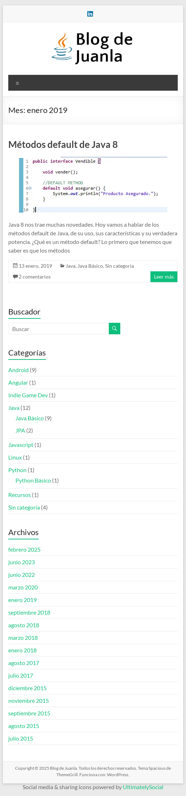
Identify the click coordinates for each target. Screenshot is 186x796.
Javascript (20, 444)
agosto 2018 (23, 624)
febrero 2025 (24, 549)
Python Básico (33, 480)
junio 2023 (21, 561)
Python (17, 469)
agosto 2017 (23, 662)
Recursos (19, 494)
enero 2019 (22, 599)
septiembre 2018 (29, 612)
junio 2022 (21, 574)
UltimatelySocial (143, 786)
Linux (15, 457)
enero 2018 (22, 650)
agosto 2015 (23, 725)
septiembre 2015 (29, 713)
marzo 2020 (23, 587)
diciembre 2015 (27, 687)
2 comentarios (35, 276)
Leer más (164, 276)
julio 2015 (20, 738)
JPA (20, 430)
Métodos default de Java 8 (63, 144)
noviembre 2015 (28, 700)
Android (18, 369)
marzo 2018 (23, 637)
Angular (18, 382)
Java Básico (90, 266)
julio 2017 (20, 675)
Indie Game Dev (28, 395)
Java (70, 266)
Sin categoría (119, 266)
